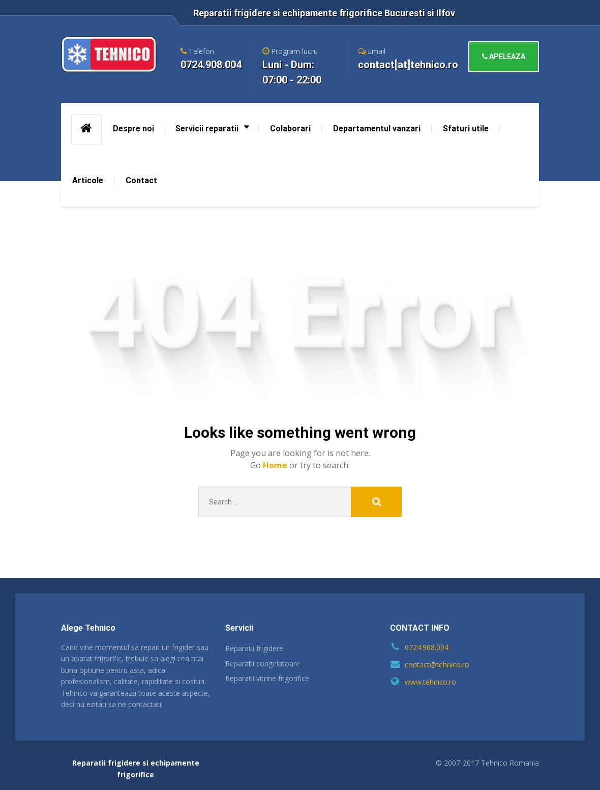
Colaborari (290, 128)
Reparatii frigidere (254, 648)
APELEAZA (503, 56)
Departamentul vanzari (377, 128)
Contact (141, 180)
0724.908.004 (426, 647)
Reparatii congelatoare (262, 663)
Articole (87, 180)
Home (276, 465)
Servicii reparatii (206, 128)
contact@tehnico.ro (437, 664)
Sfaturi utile (466, 128)
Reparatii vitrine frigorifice (267, 678)
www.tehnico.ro (430, 682)
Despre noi (133, 128)
